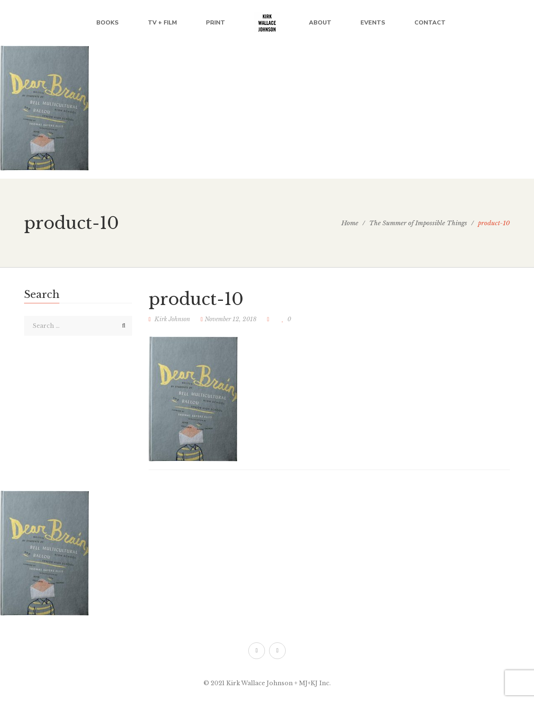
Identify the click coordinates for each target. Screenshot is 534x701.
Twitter (256, 651)
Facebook (277, 651)
